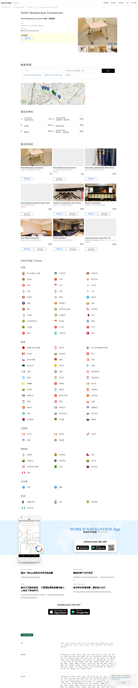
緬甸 (88, 656)
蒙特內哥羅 (83, 663)
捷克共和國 (99, 659)
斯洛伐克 (78, 665)
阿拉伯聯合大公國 (65, 654)
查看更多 (68, 75)
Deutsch (81, 645)
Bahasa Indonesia (104, 643)
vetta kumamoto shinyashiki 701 (98, 238)
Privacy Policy (116, 679)
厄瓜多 (91, 667)
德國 (104, 659)
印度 (109, 654)
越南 (98, 658)
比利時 (84, 659)
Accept (123, 682)
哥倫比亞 (80, 667)
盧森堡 (66, 663)
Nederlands (63, 646)
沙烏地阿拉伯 (71, 658)
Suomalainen (99, 645)
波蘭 (101, 663)
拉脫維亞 (71, 663)
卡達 (65, 658)
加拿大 (98, 665)
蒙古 (91, 656)
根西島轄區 (81, 661)
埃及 (78, 668)
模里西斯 (83, 668)
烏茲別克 (103, 658)
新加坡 (77, 658)
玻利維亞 (71, 667)
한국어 (84, 643)
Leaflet (62, 104)
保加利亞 (89, 659)
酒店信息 (113, 3)
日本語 (62, 643)
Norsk (105, 645)
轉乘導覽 (106, 3)
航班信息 (121, 3)
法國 (72, 661)
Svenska (110, 645)
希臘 (87, 661)
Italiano (92, 645)
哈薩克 (74, 656)
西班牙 (65, 661)
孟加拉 (84, 654)
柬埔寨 (66, 656)
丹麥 (108, 659)
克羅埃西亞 (96, 661)
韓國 (70, 656)
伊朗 (113, 654)
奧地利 (67, 659)
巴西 (105, 667)
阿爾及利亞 (73, 668)
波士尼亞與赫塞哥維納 (75, 659)
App (127, 3)
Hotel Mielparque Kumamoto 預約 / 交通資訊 (38, 19)
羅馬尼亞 (111, 663)
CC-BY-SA (82, 104)
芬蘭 (69, 661)
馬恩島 (107, 661)
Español (87, 645)
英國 (76, 661)
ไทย (88, 643)
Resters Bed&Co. (60, 238)
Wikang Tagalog (68, 645)
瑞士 (94, 659)
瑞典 (66, 665)
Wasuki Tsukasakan (93, 203)
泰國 (82, 658)
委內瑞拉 (109, 667)
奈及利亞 (89, 668)
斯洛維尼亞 (72, 665)
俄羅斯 (93, 665)
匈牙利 (90, 661)
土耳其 (90, 658)
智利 (76, 667)
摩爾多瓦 (77, 663)
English (67, 643)
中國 (88, 654)
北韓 (107, 658)
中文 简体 (79, 643)
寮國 (78, 656)
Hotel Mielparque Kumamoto (42, 12)
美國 (112, 665)
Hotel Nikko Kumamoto (30, 238)
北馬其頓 (89, 663)
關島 (68, 668)
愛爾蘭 (102, 661)
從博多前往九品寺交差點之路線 (53, 75)
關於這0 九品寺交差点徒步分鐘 (29, 30)
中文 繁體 (72, 643)
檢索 (108, 71)
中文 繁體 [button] (134, 3)
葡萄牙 (105, 663)
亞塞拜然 (79, 654)
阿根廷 (66, 667)
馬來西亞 (105, 656)
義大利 (111, 661)
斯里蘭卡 (83, 656)
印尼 (101, 654)
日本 (62, 656)
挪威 (98, 663)
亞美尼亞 (73, 654)
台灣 (95, 658)
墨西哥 (103, 665)
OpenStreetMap (69, 104)
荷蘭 (94, 663)
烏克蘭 (89, 665)
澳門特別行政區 (98, 656)
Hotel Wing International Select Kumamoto (102, 168)
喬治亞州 (93, 654)
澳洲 (64, 668)
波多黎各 (86, 667)
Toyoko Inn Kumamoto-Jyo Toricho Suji (68, 203)
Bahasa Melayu (95, 643)
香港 (98, 654)
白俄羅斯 (84, 665)
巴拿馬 (108, 665)
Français (76, 645)
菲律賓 (110, 656)
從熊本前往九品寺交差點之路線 (32, 75)
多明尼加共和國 (98, 667)
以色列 (105, 654)
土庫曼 (85, 658)
